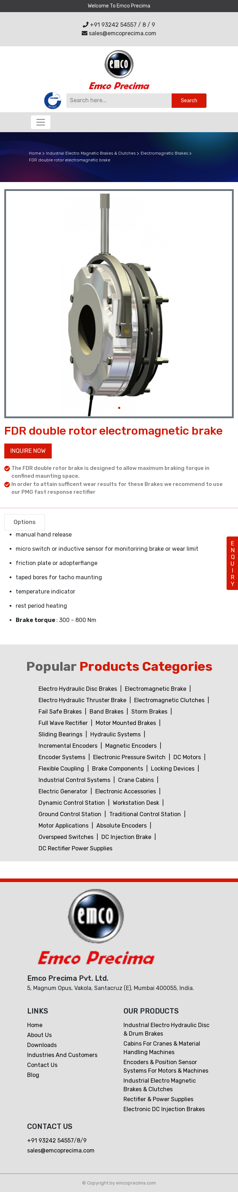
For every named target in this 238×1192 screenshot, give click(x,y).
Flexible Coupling (62, 768)
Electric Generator (64, 791)
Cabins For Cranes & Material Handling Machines (161, 1048)
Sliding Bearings (61, 734)
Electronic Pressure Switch (130, 757)
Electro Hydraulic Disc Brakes (78, 688)
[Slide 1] (119, 408)
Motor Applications (64, 825)
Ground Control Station (71, 814)
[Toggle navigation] (41, 122)
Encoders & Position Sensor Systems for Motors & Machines (165, 1066)
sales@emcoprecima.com (119, 33)
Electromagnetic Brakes (164, 153)
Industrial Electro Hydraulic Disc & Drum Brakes (166, 1029)
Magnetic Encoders (131, 745)
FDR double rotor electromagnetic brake (69, 159)
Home (35, 153)
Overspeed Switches (67, 837)
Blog (33, 1075)
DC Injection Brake (127, 837)
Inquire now (28, 450)
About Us (39, 1035)
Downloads (42, 1045)
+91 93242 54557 (110, 24)
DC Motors (187, 757)
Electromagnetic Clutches (170, 700)
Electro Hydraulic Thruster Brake (83, 700)
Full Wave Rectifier (64, 723)
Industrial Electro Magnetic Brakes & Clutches (91, 153)
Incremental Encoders (69, 745)
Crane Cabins (136, 780)
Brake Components (118, 768)
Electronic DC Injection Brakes (164, 1109)
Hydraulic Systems (116, 734)
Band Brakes (107, 711)
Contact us (42, 1065)
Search (189, 101)
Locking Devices (173, 768)
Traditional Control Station (145, 814)
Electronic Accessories (126, 791)
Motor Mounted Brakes (126, 723)
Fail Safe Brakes (61, 711)
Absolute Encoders (122, 825)
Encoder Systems (63, 757)
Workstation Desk (137, 802)
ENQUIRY (232, 563)
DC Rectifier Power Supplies (75, 848)
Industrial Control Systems (75, 780)
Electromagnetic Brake (156, 688)
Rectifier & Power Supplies (158, 1099)
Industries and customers (62, 1055)
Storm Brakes (150, 711)
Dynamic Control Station (72, 802)
